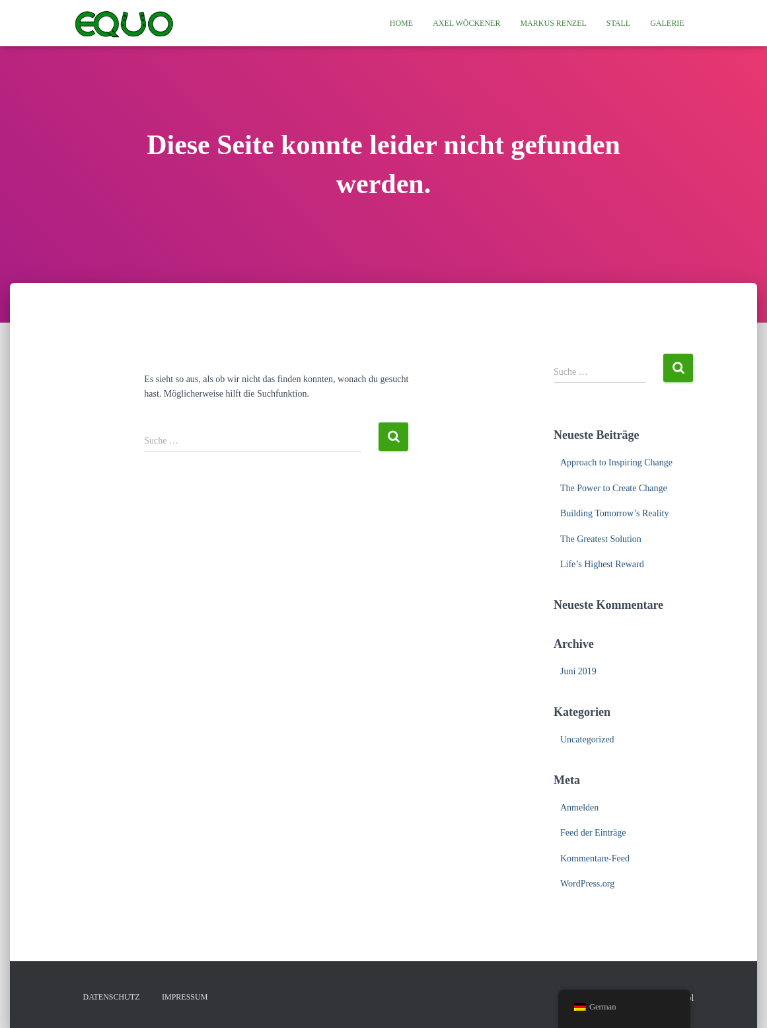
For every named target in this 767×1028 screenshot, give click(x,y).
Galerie (667, 23)
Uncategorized (587, 739)
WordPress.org (587, 884)
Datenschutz (111, 997)
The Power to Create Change (613, 488)
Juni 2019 (578, 671)
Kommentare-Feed (595, 858)
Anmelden (579, 807)
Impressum (184, 997)
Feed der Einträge (593, 833)
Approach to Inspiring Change (616, 462)
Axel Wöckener (466, 23)
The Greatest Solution (600, 539)
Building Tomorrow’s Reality (614, 513)
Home (401, 23)
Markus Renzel (553, 23)
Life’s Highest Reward (602, 564)
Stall (618, 23)
